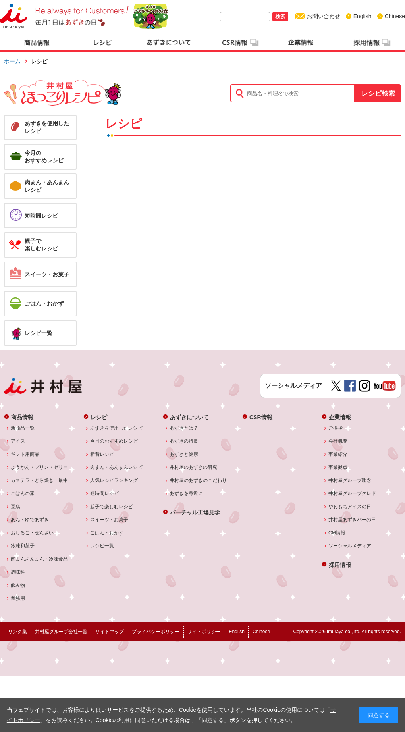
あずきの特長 (184, 441)
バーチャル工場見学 (195, 512)
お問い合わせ (323, 16)
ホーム (12, 61)
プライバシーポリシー (155, 631)
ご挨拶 (336, 428)
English (362, 16)
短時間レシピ (105, 493)
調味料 (18, 572)
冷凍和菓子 (23, 546)
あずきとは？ (184, 428)
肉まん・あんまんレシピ (117, 467)
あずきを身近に (186, 493)
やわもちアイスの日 (350, 506)
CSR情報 (260, 417)
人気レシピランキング (114, 480)
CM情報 (337, 533)
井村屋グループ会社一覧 (61, 631)
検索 (280, 16)
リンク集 (17, 631)
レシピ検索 (378, 93)
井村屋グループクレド (352, 493)
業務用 (18, 598)
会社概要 (338, 441)
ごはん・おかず (107, 533)
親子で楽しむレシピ (112, 506)
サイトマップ (109, 631)
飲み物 (18, 585)
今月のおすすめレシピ (114, 441)
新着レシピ (102, 454)
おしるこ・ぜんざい (32, 533)
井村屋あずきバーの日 (352, 519)
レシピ (99, 417)
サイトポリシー (204, 631)
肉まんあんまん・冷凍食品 (39, 559)
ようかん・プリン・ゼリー (39, 467)
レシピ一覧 (102, 546)
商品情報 (22, 417)
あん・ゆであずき (30, 519)
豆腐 (15, 506)
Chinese (395, 16)
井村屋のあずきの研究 (193, 467)
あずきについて (189, 417)
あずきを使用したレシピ (117, 428)
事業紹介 (338, 454)
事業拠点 (338, 467)
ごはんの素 (23, 493)
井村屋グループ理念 (350, 480)
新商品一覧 (23, 428)
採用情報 (340, 565)
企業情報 (340, 417)
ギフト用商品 (25, 454)
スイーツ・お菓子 (109, 519)
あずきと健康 (184, 454)
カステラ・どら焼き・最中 (39, 480)
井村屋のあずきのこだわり (198, 480)
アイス (18, 441)
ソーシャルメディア (350, 546)
